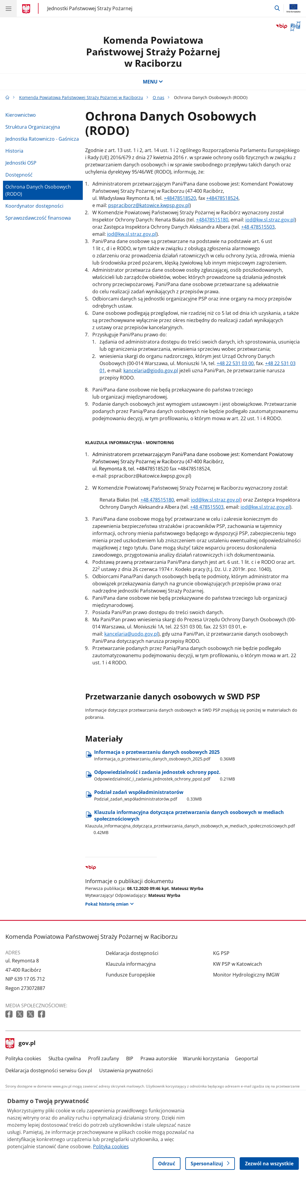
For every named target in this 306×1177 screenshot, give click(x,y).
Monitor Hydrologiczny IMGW (246, 974)
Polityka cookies (23, 1058)
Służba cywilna (64, 1058)
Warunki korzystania (206, 1058)
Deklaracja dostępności (132, 953)
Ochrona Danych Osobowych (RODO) (38, 190)
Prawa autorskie (158, 1058)
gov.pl (20, 1043)
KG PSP (221, 953)
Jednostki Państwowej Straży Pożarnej (89, 8)
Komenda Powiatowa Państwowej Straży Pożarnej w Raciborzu (153, 51)
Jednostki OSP (20, 163)
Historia (14, 151)
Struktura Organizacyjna (32, 127)
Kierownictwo (20, 115)
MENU (153, 81)
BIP (129, 1058)
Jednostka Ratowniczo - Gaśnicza (42, 139)
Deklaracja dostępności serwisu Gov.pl (48, 1070)
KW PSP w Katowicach (237, 964)
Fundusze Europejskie (130, 974)
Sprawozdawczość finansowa (38, 218)
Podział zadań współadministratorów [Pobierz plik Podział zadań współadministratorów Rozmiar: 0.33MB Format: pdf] (148, 795)
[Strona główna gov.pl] (27, 9)
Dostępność (19, 174)
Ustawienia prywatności (126, 1070)
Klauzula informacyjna (131, 964)
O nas (158, 97)
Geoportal (246, 1058)
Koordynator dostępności (34, 206)
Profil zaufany (103, 1058)
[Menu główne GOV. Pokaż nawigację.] (8, 8)
